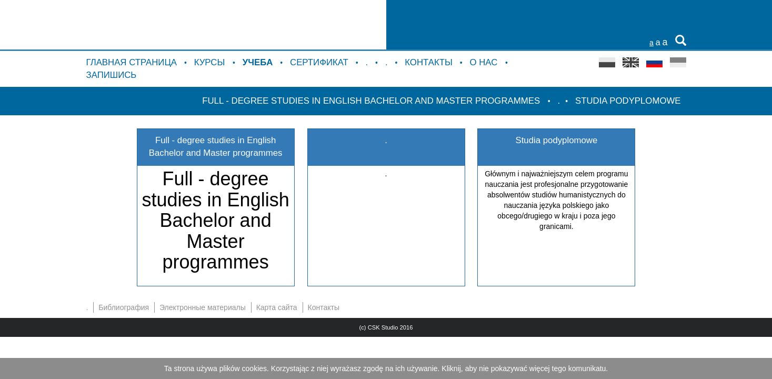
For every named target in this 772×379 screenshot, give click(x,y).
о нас (484, 62)
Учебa (258, 62)
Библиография (123, 307)
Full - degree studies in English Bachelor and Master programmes (372, 101)
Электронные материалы (202, 307)
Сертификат (319, 62)
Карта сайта (276, 307)
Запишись (111, 75)
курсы (210, 62)
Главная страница (131, 62)
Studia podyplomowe (627, 101)
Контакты (429, 62)
